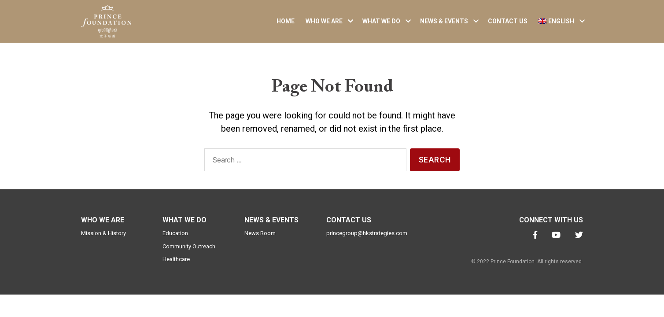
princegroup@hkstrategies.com (366, 239)
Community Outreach (188, 252)
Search (435, 165)
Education (175, 239)
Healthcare (176, 265)
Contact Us (508, 24)
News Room (260, 239)
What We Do (381, 24)
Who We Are (324, 24)
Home (286, 24)
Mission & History (103, 239)
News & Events (444, 24)
